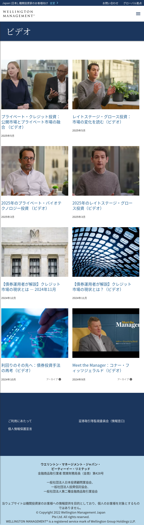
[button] (55, 3)
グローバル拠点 (132, 3)
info (59, 379)
